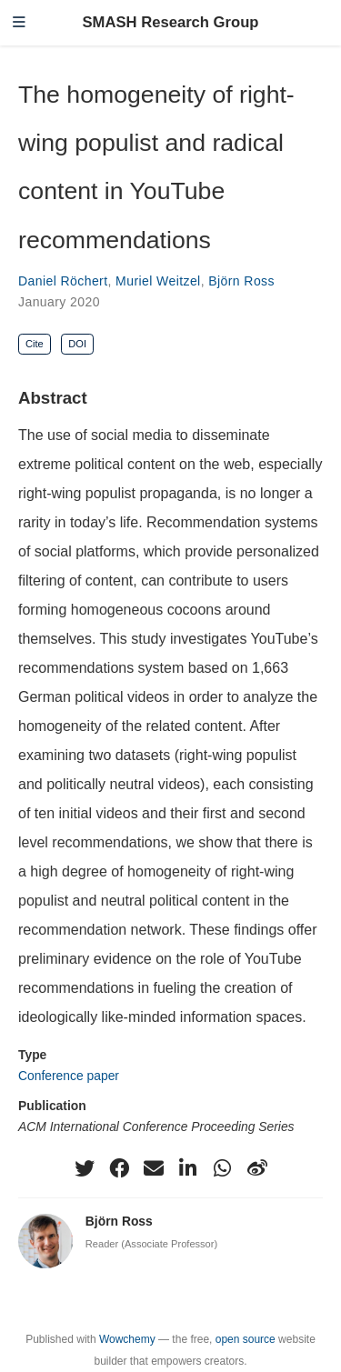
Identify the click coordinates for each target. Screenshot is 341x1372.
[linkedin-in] (188, 1168)
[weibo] (257, 1168)
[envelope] (153, 1168)
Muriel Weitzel (158, 281)
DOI (77, 343)
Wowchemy (127, 1339)
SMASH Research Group (170, 22)
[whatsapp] (222, 1168)
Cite (34, 343)
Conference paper (68, 1075)
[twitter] (84, 1168)
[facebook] (119, 1168)
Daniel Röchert (62, 281)
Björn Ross (241, 281)
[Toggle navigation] (19, 23)
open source (246, 1339)
